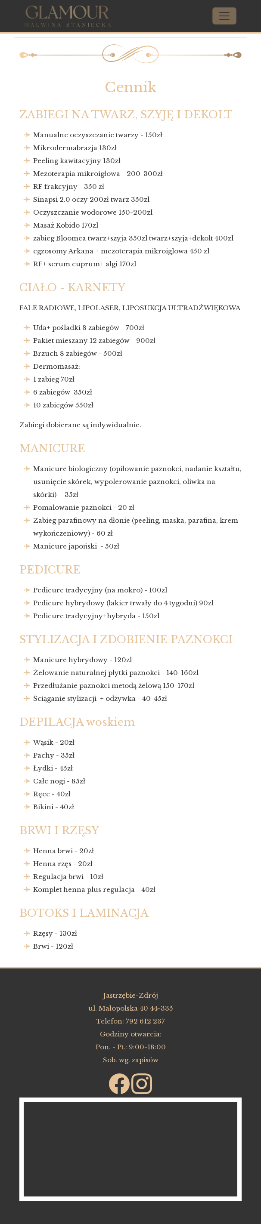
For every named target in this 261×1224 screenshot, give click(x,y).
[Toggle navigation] (224, 16)
